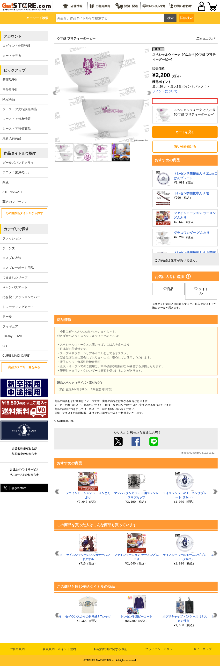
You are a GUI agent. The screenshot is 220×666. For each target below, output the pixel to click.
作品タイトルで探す (20, 153)
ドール (7, 316)
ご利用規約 (17, 649)
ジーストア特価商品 (16, 128)
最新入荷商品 (11, 138)
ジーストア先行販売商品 (19, 109)
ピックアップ (14, 70)
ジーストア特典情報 (16, 119)
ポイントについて (164, 91)
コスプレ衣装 (11, 258)
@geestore (14, 488)
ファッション (11, 238)
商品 (168, 289)
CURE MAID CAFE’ (16, 355)
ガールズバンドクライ (18, 162)
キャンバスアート (15, 287)
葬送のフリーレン (15, 202)
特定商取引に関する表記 (111, 649)
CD (4, 346)
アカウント (13, 36)
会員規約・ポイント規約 (59, 649)
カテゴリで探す (16, 229)
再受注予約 (10, 89)
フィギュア (10, 326)
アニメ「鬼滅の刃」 (16, 172)
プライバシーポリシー (160, 649)
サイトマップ (203, 649)
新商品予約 (10, 80)
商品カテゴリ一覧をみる (24, 367)
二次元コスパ (205, 38)
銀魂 (5, 182)
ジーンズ (8, 248)
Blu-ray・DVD (12, 336)
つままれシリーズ (15, 277)
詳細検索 (186, 18)
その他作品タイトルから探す (24, 213)
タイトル (201, 291)
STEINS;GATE (12, 192)
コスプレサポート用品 (18, 268)
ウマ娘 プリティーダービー (76, 38)
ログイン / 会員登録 (16, 46)
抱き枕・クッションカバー (21, 297)
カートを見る (11, 55)
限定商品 (8, 99)
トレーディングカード (18, 307)
